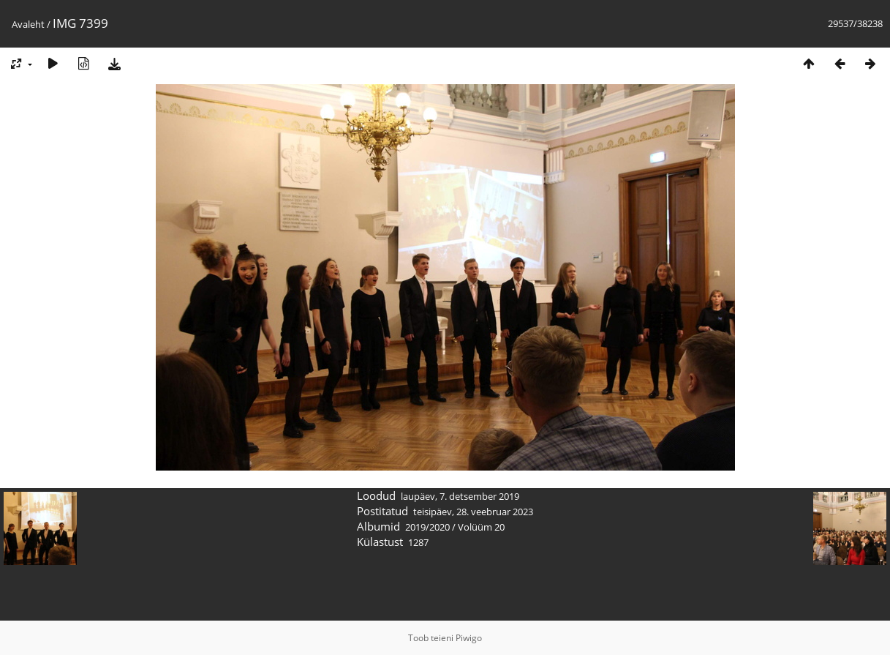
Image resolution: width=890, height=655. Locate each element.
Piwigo (469, 638)
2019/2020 (427, 527)
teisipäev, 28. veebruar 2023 (473, 511)
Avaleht (28, 24)
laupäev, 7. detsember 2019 (460, 496)
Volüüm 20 (481, 527)
